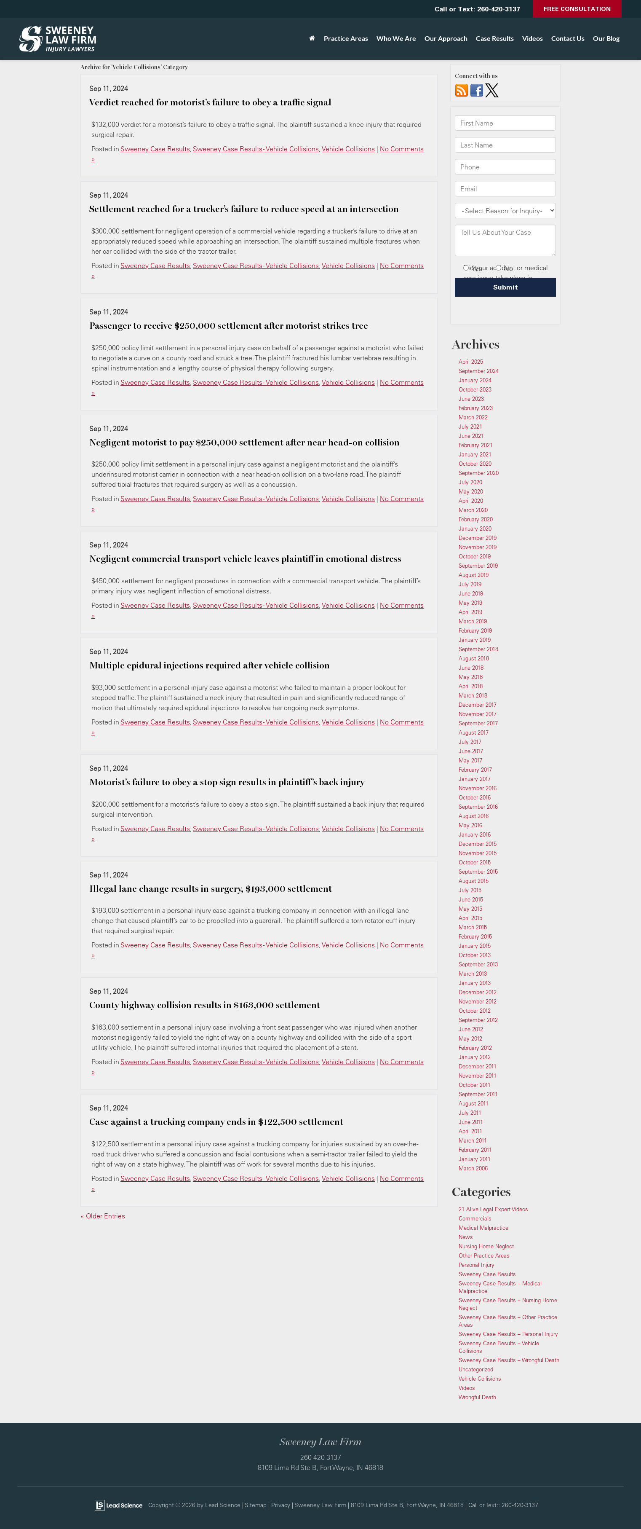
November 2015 (478, 853)
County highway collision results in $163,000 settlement (204, 1005)
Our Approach (446, 38)
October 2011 (475, 1084)
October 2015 (475, 862)
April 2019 (470, 612)
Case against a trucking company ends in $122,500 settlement (216, 1121)
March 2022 (473, 417)
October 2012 (475, 1010)
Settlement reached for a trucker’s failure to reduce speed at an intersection (244, 209)
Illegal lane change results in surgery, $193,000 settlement (210, 888)
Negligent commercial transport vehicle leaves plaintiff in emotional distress (245, 558)
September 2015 (478, 871)
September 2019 (478, 565)
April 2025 (471, 361)
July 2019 (470, 584)
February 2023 (476, 408)
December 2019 (478, 537)
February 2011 (475, 1149)
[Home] (312, 38)
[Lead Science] (118, 1504)
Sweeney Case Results (155, 149)
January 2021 (475, 454)
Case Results (495, 38)
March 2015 (473, 927)
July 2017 (470, 741)
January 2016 (475, 834)
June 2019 (471, 593)
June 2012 (471, 1029)
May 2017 (470, 760)
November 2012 (478, 1001)
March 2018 (473, 695)
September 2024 (479, 370)
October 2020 (475, 463)
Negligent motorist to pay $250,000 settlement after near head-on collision (244, 442)
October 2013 (475, 955)
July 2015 (470, 890)
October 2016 (475, 797)
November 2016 (478, 788)
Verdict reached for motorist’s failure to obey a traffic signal (210, 102)
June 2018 (471, 667)
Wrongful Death (477, 1397)
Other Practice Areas (484, 1255)
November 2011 (478, 1075)
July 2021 (470, 426)
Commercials (475, 1218)
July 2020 (470, 482)
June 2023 (471, 398)
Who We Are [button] (396, 38)
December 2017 (478, 704)
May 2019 (470, 602)
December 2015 (478, 843)
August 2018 (474, 658)
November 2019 (478, 547)
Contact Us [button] (568, 38)
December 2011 (478, 1066)
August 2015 (474, 880)
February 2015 (475, 936)
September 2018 (478, 649)
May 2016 (470, 825)
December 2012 (478, 992)
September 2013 (478, 964)
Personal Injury (476, 1264)
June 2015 (471, 899)
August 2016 (474, 816)
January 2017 (475, 778)
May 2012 (470, 1038)
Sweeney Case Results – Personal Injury (508, 1333)
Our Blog (606, 38)
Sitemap (256, 1504)
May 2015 (470, 908)
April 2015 (470, 918)
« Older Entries (102, 1216)
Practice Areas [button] (346, 38)
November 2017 (478, 714)
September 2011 (478, 1094)
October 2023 (475, 389)
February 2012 (475, 1047)
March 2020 (473, 510)
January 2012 (475, 1057)
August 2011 (474, 1103)
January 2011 (475, 1159)
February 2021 (476, 445)
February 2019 (475, 630)
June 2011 (471, 1122)
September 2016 (478, 806)
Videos (532, 38)
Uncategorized (476, 1369)
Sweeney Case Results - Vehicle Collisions (256, 149)
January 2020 (475, 528)
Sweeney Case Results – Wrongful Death (509, 1360)
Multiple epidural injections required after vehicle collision (209, 665)
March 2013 (473, 973)
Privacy (280, 1504)
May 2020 (471, 491)
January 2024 (475, 380)
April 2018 (471, 686)
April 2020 (471, 500)
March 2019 (473, 621)
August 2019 (474, 574)
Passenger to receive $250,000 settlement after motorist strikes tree (228, 325)
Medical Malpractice (483, 1227)
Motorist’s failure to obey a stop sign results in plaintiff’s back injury (226, 782)
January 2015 (475, 945)
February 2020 (476, 519)
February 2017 (475, 769)
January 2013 (475, 982)
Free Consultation (577, 8)
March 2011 (473, 1140)
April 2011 (470, 1131)
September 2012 (478, 1020)
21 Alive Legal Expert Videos (493, 1209)
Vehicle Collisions (348, 149)
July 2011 (470, 1112)
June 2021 (471, 435)
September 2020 (479, 472)
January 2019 (475, 639)
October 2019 (475, 556)
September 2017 (478, 723)
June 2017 (471, 751)
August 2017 (474, 732)
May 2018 (471, 676)
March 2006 (473, 1168)
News (466, 1237)
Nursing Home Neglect (486, 1246)
